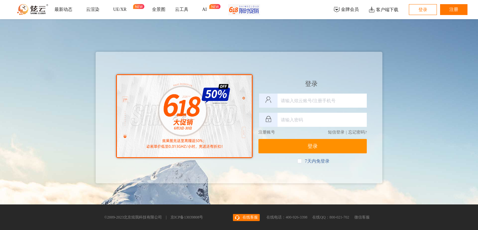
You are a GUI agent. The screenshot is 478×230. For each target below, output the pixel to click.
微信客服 (362, 217)
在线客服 (246, 217)
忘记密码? (357, 132)
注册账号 (266, 132)
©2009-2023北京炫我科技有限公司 (133, 217)
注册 (453, 9)
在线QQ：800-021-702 (331, 217)
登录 (422, 9)
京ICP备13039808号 (186, 217)
